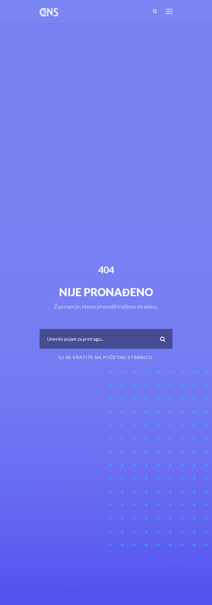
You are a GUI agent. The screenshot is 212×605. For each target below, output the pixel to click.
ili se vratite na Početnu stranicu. (106, 357)
